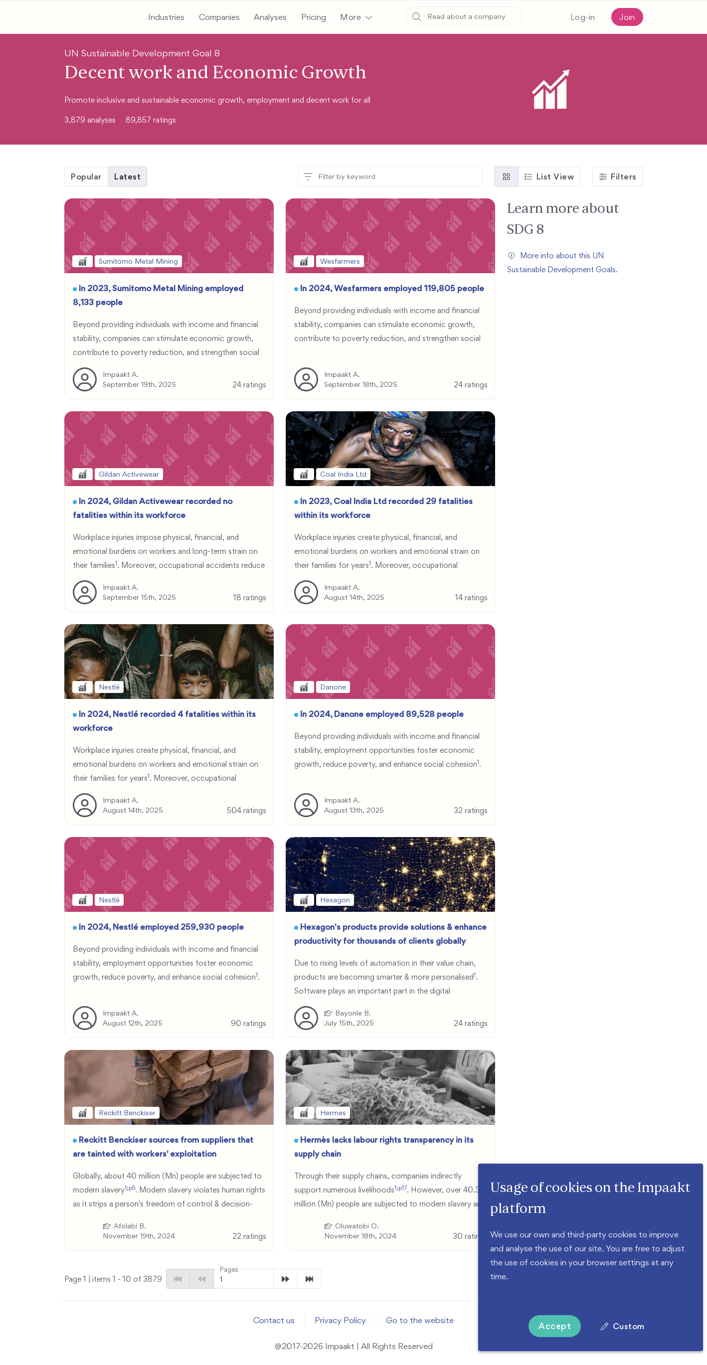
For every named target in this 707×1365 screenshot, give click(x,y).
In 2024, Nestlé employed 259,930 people (161, 926)
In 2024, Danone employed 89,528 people (382, 713)
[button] (356, 17)
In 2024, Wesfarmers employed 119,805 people (392, 288)
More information (522, 1290)
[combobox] (464, 16)
